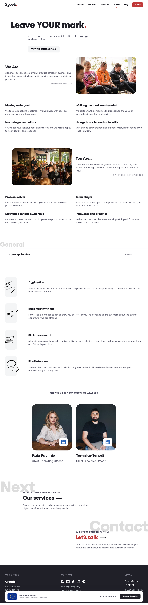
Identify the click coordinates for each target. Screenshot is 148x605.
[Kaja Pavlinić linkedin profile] (63, 444)
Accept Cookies (130, 596)
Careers (116, 6)
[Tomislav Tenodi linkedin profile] (107, 444)
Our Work (92, 6)
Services (80, 6)
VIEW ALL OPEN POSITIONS (43, 51)
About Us (105, 6)
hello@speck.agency (70, 588)
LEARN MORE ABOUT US (61, 86)
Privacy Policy (131, 583)
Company (129, 587)
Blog (126, 6)
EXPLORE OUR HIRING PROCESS (127, 177)
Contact (137, 6)
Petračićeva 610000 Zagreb (12, 590)
